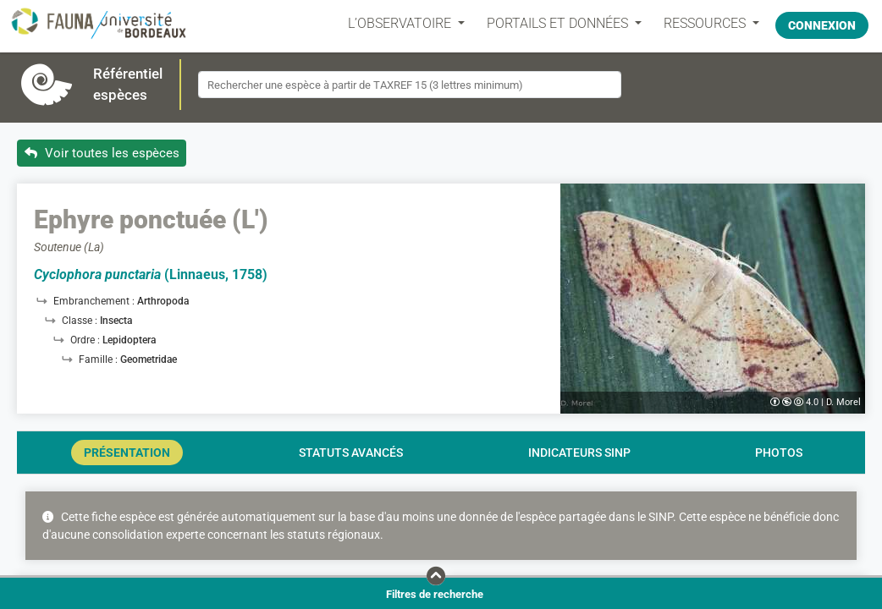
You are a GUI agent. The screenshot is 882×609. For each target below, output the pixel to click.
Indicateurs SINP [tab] (579, 452)
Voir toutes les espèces (102, 153)
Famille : (99, 359)
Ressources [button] (698, 23)
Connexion (822, 23)
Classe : (81, 320)
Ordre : (86, 340)
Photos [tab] (778, 452)
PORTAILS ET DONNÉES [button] (551, 23)
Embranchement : (95, 301)
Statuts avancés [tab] (351, 452)
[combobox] (409, 84)
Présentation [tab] (127, 452)
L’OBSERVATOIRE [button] (393, 23)
